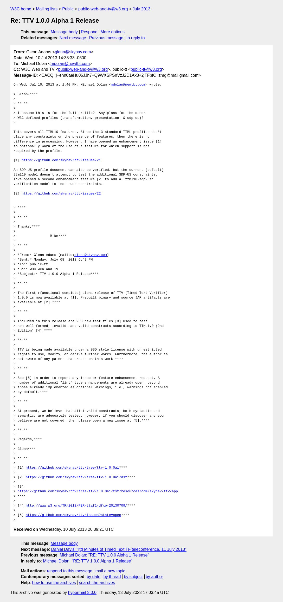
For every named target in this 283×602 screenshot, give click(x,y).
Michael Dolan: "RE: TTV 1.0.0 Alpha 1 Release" (104, 555)
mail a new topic (110, 571)
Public (68, 9)
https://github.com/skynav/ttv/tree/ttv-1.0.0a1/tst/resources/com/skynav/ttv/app (98, 491)
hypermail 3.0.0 (82, 592)
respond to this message (69, 571)
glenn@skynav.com (73, 52)
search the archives (97, 582)
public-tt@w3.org (146, 69)
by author (154, 576)
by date (93, 576)
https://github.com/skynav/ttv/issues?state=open (73, 515)
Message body (64, 32)
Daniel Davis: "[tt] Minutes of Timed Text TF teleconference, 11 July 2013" (118, 549)
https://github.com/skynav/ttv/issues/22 (61, 193)
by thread (112, 576)
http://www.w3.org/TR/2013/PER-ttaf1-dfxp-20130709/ (76, 505)
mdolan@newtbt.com (70, 63)
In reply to (135, 38)
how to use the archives (54, 582)
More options (113, 32)
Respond (89, 32)
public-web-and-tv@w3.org (103, 9)
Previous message (106, 38)
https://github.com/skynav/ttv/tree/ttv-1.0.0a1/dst (76, 477)
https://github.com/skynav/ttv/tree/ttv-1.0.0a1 (72, 467)
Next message (73, 38)
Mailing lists (46, 9)
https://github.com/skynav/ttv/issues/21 (61, 160)
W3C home (20, 9)
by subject (133, 576)
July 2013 (142, 9)
